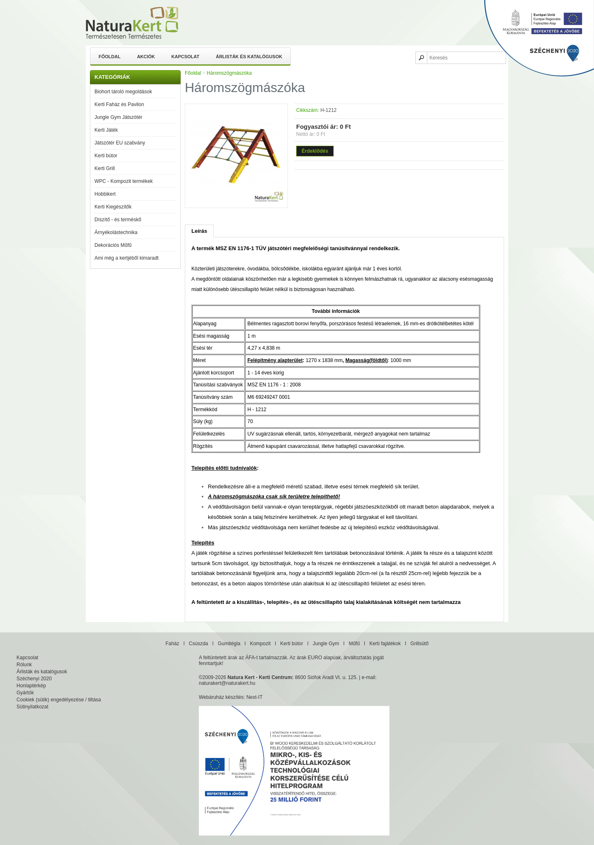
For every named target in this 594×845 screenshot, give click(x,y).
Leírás (199, 231)
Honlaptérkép (31, 686)
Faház (172, 643)
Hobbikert (105, 194)
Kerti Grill (104, 168)
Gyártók (25, 693)
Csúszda (198, 643)
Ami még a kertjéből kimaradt (126, 258)
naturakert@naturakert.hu (227, 683)
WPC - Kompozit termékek (123, 181)
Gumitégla (229, 643)
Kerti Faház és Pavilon (119, 104)
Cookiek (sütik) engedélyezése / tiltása (58, 700)
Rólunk (24, 664)
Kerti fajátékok (385, 643)
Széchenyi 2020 (34, 679)
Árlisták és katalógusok (249, 56)
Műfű (354, 643)
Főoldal (109, 56)
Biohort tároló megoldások (123, 92)
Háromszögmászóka (229, 73)
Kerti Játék (106, 130)
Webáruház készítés (221, 697)
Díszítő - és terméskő (117, 219)
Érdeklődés (315, 151)
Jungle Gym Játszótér (118, 117)
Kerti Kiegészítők (113, 207)
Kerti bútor (105, 156)
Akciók (146, 56)
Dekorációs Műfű (113, 245)
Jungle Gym (326, 643)
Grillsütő (419, 643)
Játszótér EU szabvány (119, 143)
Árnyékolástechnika (115, 232)
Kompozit (260, 643)
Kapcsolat (186, 56)
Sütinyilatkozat (32, 707)
